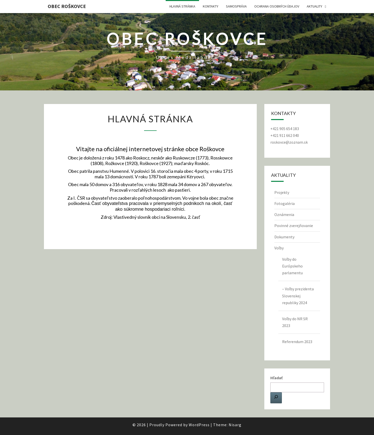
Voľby (279, 247)
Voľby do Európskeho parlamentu (292, 266)
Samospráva (236, 6)
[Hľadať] (276, 397)
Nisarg (235, 424)
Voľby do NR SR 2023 (295, 322)
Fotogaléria (284, 203)
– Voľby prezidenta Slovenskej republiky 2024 (298, 295)
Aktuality (314, 6)
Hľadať (276, 377)
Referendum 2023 (297, 341)
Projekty (281, 192)
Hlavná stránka (182, 6)
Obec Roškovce (67, 6)
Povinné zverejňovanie (293, 225)
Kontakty (210, 6)
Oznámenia (284, 214)
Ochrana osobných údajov (276, 6)
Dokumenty (284, 236)
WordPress (199, 424)
